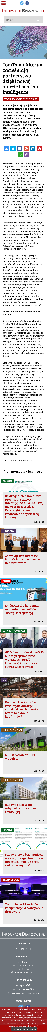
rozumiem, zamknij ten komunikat (24, 1029)
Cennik (25, 969)
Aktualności (25, 948)
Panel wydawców (25, 965)
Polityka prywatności (25, 972)
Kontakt (25, 962)
